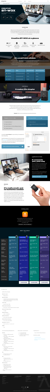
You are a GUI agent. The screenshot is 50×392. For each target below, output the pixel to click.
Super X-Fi (3, 377)
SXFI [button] (25, 1)
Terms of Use (32, 390)
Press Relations (28, 379)
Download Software (38, 337)
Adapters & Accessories (5, 382)
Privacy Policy (29, 390)
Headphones (3, 380)
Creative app (5, 139)
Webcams (3, 381)
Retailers (27, 380)
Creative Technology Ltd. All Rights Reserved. (21, 390)
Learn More (24, 282)
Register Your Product (28, 381)
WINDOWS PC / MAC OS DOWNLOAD (25, 224)
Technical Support (16, 377)
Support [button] (29, 1)
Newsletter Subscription (40, 380)
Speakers (3, 379)
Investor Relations (28, 378)
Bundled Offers (4, 383)
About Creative (28, 377)
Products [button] (20, 1)
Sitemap (36, 390)
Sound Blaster (4, 378)
